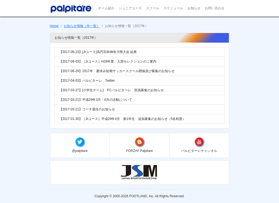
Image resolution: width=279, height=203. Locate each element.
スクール (152, 8)
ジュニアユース (130, 8)
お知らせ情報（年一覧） (82, 26)
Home (54, 26)
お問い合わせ (215, 8)
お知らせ (194, 8)
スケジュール (173, 8)
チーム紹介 (106, 8)
